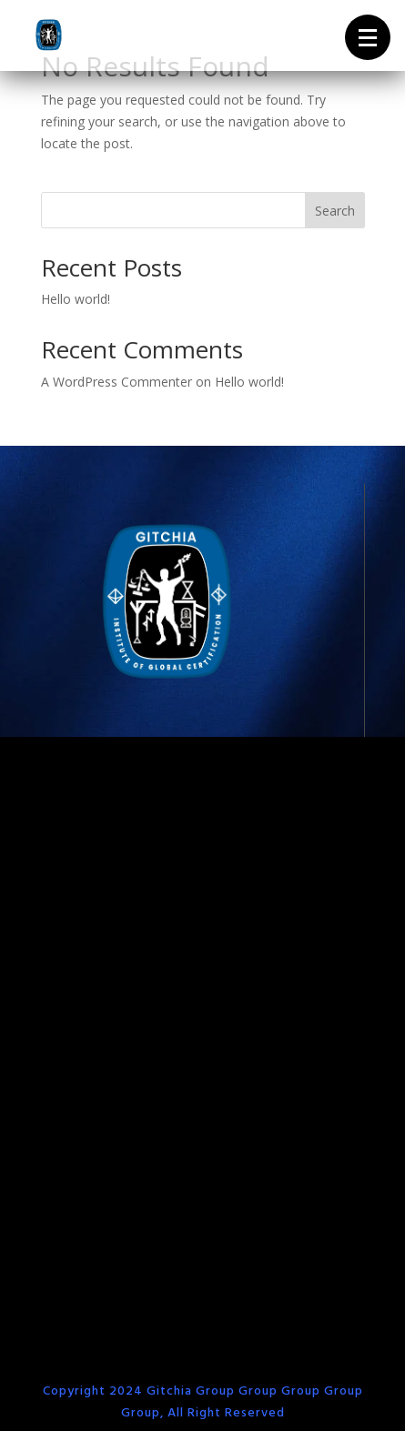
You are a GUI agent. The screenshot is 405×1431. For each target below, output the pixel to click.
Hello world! (75, 298)
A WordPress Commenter (116, 381)
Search (335, 210)
